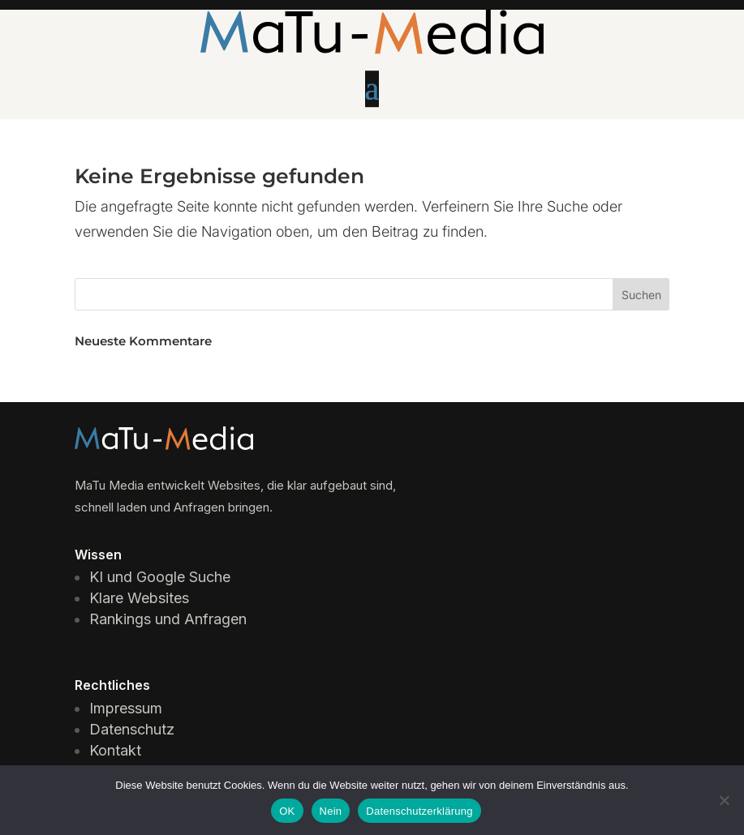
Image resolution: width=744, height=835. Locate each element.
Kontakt (115, 750)
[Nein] (724, 800)
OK (287, 811)
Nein (331, 811)
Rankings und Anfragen (168, 618)
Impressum (125, 708)
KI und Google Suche (159, 576)
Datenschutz (131, 729)
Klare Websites (139, 597)
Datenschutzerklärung (419, 811)
